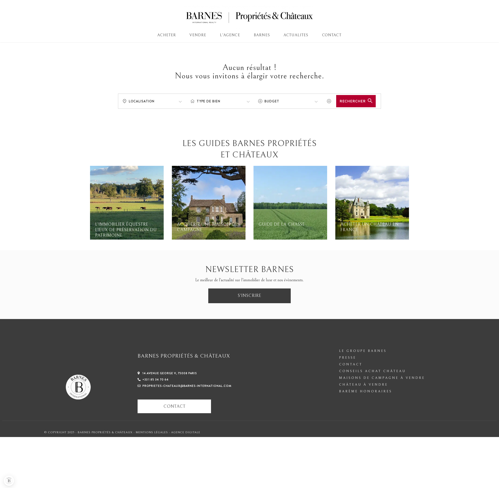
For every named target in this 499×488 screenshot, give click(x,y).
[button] (9, 481)
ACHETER (166, 35)
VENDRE (198, 35)
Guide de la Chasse (282, 224)
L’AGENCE (230, 35)
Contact (331, 35)
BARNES (262, 35)
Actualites (296, 35)
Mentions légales (152, 432)
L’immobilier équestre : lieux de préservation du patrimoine (126, 230)
